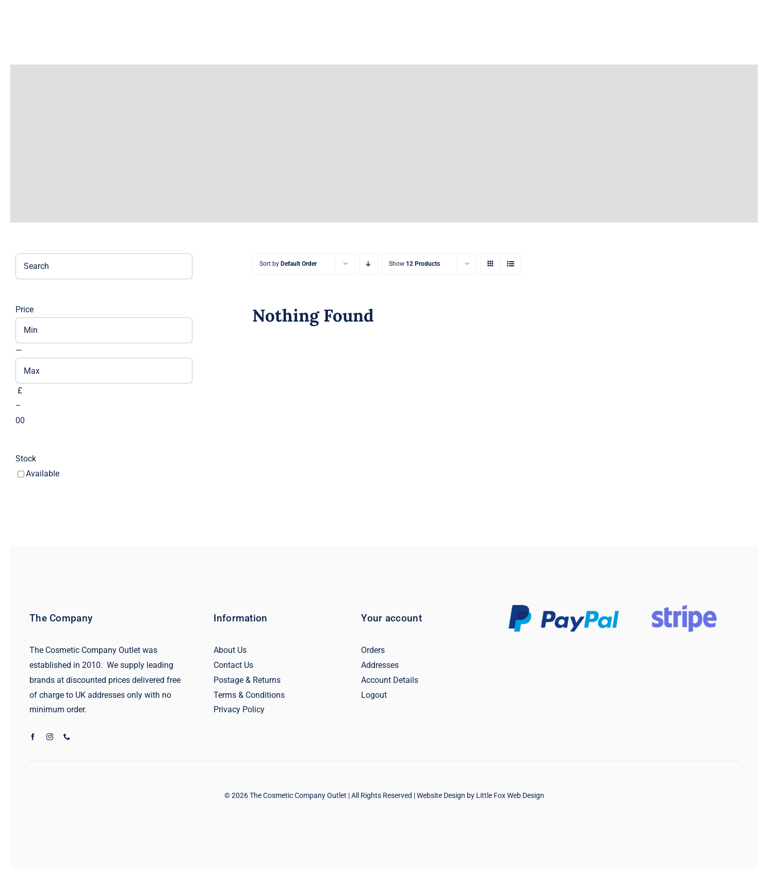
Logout (374, 695)
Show (414, 263)
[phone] (66, 736)
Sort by (288, 263)
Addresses (380, 665)
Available (42, 473)
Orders (373, 650)
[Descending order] (368, 264)
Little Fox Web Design (510, 795)
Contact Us (233, 665)
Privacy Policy (239, 709)
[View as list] (511, 264)
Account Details (389, 680)
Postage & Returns (247, 680)
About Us (230, 650)
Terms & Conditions (249, 695)
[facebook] (32, 736)
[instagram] (49, 736)
